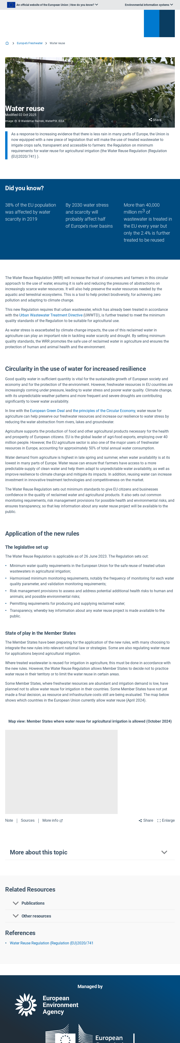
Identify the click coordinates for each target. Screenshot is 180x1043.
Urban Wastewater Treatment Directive (50, 315)
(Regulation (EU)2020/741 (72, 943)
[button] (90, 852)
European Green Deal (47, 411)
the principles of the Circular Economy (104, 411)
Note (9, 820)
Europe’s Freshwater (30, 43)
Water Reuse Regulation (29, 943)
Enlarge (166, 820)
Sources (28, 820)
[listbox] (52, 5)
